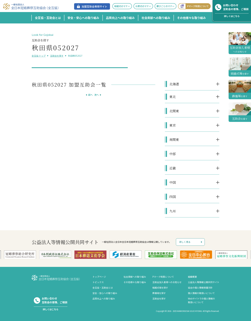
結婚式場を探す (160, 287)
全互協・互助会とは (48, 18)
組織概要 (192, 276)
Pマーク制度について (193, 6)
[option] (126, 255)
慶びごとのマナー (165, 6)
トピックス (98, 282)
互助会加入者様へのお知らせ (167, 282)
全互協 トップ (39, 55)
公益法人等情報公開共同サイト (203, 282)
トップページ (99, 276)
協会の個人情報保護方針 (200, 287)
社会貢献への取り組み (156, 18)
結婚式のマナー (122, 6)
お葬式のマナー (143, 6)
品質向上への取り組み (120, 18)
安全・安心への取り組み (83, 18)
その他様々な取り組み (191, 18)
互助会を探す (57, 55)
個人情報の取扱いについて (201, 293)
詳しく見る (184, 241)
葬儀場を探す (159, 293)
